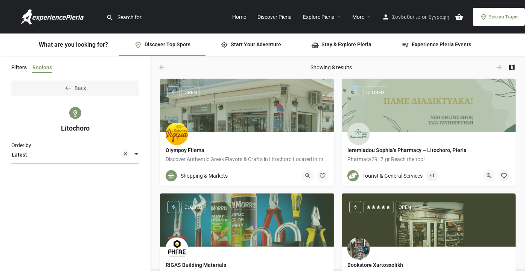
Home (239, 17)
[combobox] (75, 155)
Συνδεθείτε (406, 17)
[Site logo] (53, 16)
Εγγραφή (438, 17)
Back (75, 88)
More (358, 17)
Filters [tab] (19, 67)
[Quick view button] (308, 176)
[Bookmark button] (323, 176)
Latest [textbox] (71, 155)
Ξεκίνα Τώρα (498, 17)
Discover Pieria (274, 17)
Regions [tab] (42, 67)
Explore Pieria (319, 17)
